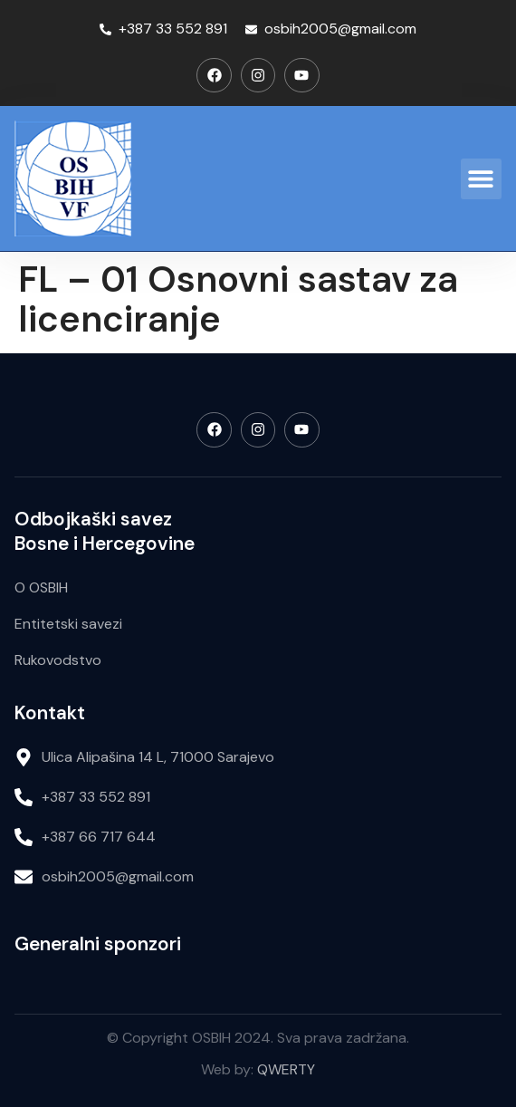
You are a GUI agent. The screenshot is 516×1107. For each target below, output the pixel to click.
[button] (481, 179)
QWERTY (286, 1069)
